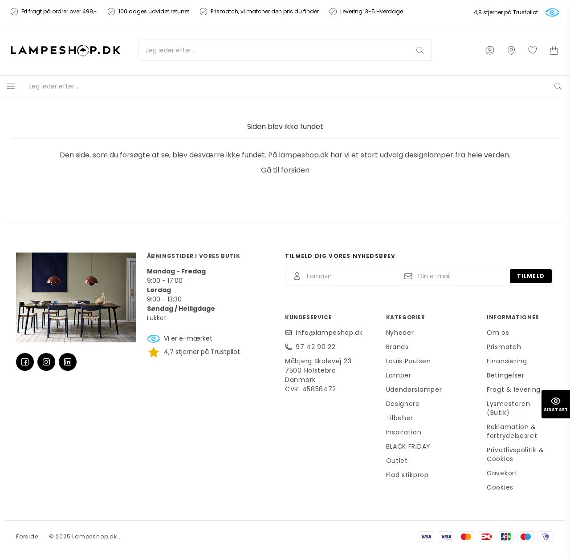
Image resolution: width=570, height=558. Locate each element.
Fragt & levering (514, 389)
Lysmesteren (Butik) (508, 408)
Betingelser (506, 375)
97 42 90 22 (316, 346)
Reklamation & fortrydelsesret (512, 431)
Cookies (500, 487)
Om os (498, 332)
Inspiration (404, 432)
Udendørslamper (414, 389)
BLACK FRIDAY (408, 446)
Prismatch (504, 346)
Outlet (397, 460)
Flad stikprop (407, 474)
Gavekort (502, 473)
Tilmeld (531, 276)
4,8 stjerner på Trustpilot (506, 12)
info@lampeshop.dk (329, 332)
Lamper (398, 375)
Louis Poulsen (408, 361)
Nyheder (400, 332)
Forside (27, 536)
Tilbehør (400, 417)
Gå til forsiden (285, 170)
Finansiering (507, 361)
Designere (403, 403)
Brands (397, 346)
